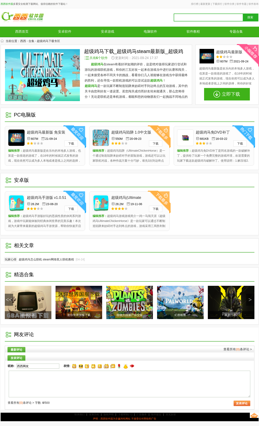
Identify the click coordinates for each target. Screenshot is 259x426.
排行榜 (194, 3)
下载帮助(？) (125, 414)
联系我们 (79, 414)
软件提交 (156, 414)
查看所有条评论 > (237, 349)
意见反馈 (171, 414)
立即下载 (231, 94)
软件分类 (229, 3)
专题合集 (236, 31)
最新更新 (205, 3)
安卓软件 (64, 31)
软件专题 (242, 3)
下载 (71, 143)
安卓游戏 (107, 31)
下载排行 (217, 3)
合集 (31, 41)
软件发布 (254, 3)
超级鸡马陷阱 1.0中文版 (131, 132)
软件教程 (193, 31)
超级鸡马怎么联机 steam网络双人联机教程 (46, 259)
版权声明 (109, 414)
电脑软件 (150, 31)
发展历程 (94, 414)
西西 (23, 41)
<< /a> (9, 301)
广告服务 (142, 414)
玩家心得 (10, 259)
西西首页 (22, 31)
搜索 (250, 17)
